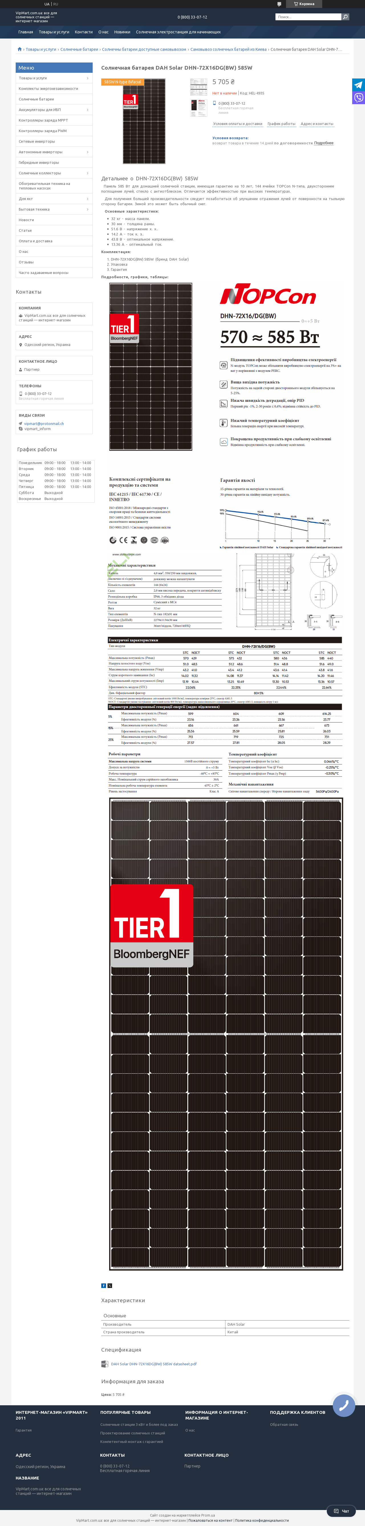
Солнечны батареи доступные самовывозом (144, 49)
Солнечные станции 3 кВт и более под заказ (139, 1424)
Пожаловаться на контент (210, 1520)
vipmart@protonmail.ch (44, 424)
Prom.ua (208, 1515)
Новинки (122, 32)
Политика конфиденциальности (262, 1520)
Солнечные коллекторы (40, 173)
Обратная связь (284, 1424)
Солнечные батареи (79, 49)
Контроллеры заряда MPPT (43, 120)
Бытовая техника (34, 209)
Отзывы (26, 262)
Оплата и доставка (35, 241)
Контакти (84, 32)
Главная (26, 32)
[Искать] (345, 16)
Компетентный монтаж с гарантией (131, 1442)
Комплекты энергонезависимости (48, 88)
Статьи (25, 230)
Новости (26, 220)
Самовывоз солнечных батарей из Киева (228, 49)
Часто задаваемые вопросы (43, 273)
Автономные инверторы (40, 152)
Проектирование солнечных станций (132, 1433)
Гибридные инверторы (39, 162)
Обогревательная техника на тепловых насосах (44, 186)
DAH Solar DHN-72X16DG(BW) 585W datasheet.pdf (154, 1364)
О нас (103, 32)
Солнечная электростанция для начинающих (178, 32)
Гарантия (24, 1430)
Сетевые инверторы (37, 141)
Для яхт (26, 199)
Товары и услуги (54, 32)
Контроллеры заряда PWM (43, 131)
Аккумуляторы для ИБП (40, 110)
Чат (341, 1511)
